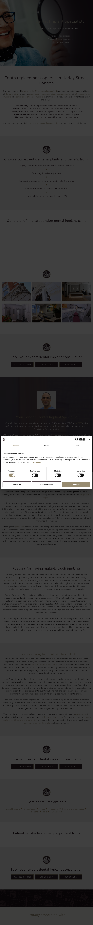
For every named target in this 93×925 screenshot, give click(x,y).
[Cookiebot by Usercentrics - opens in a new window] (75, 439)
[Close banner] (89, 439)
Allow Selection (46, 484)
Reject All (17, 484)
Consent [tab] (16, 446)
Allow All (76, 484)
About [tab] (76, 446)
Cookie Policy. (36, 462)
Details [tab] (46, 446)
